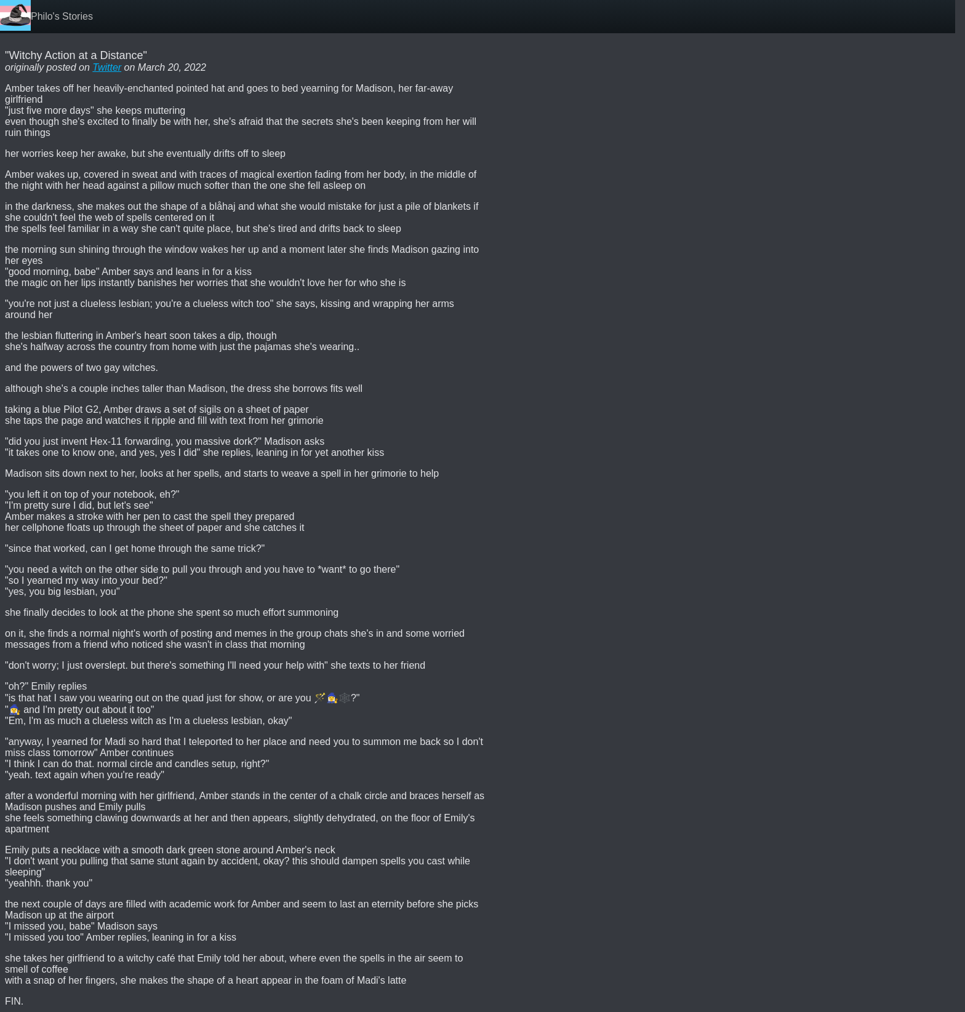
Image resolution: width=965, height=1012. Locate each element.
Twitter (106, 67)
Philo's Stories (62, 16)
